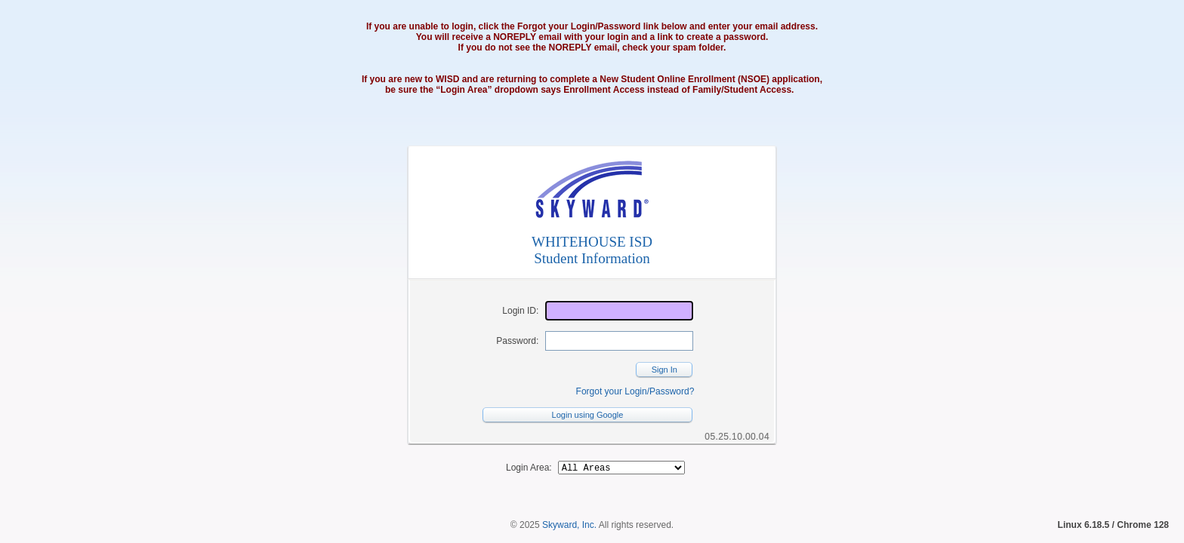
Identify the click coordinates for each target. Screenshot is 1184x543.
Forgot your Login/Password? (635, 391)
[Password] (619, 341)
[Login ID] (619, 311)
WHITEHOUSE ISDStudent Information (592, 250)
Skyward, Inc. (569, 527)
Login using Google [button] (588, 414)
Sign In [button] (664, 369)
